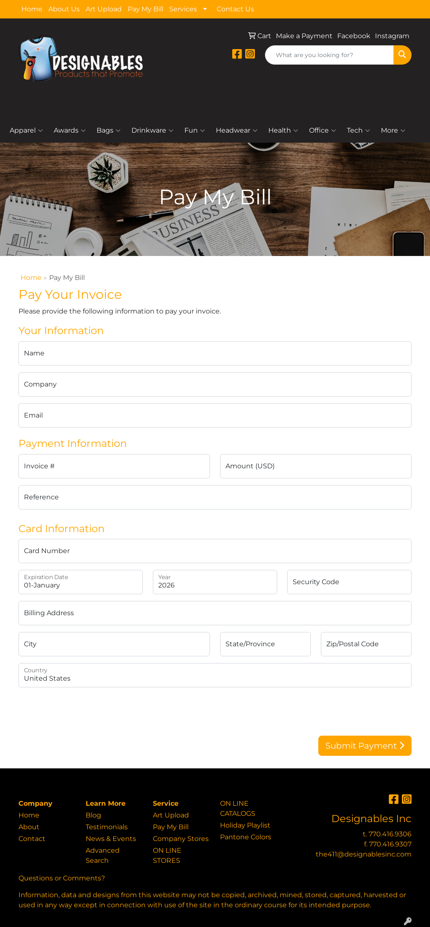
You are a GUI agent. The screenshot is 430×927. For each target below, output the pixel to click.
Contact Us (235, 9)
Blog (93, 815)
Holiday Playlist (245, 825)
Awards (70, 130)
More (393, 130)
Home (31, 9)
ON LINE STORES (167, 855)
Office (322, 130)
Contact (31, 839)
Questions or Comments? (61, 878)
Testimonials (107, 827)
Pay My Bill (145, 9)
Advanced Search (103, 855)
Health (283, 130)
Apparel (26, 130)
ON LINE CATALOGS (237, 808)
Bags (109, 130)
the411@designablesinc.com (364, 854)
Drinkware (152, 130)
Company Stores (181, 839)
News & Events (111, 839)
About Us (64, 9)
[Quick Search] (329, 55)
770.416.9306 (390, 834)
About (28, 827)
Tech (358, 130)
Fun (194, 130)
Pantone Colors (245, 837)
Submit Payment (364, 746)
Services (183, 9)
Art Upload (104, 9)
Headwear (236, 130)
